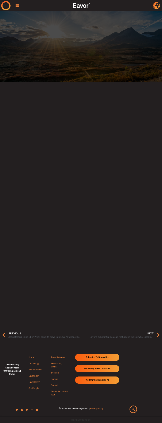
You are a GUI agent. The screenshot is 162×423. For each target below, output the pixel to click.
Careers (54, 379)
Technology (33, 363)
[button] (17, 5)
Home (31, 357)
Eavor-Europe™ (35, 369)
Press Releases (58, 357)
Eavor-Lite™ (33, 376)
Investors (55, 373)
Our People (33, 388)
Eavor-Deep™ (34, 382)
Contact (54, 385)
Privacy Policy (96, 408)
